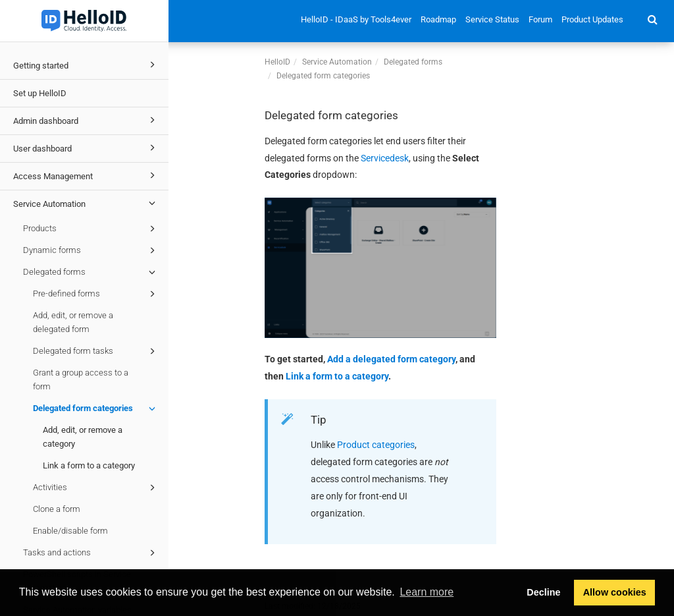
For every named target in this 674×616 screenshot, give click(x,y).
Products (91, 228)
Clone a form (56, 509)
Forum (540, 19)
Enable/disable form (70, 531)
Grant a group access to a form (80, 379)
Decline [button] (543, 592)
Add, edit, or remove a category (82, 437)
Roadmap (438, 19)
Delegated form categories (96, 408)
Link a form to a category (89, 465)
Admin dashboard (86, 120)
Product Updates (592, 19)
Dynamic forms (91, 250)
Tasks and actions (91, 553)
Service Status (492, 19)
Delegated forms (91, 272)
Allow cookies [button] (614, 592)
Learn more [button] (427, 592)
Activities (96, 487)
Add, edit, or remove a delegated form (73, 322)
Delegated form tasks (96, 351)
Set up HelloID (39, 93)
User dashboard (86, 147)
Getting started (86, 64)
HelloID (277, 62)
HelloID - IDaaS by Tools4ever (356, 19)
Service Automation (86, 203)
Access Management (86, 175)
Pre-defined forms (96, 294)
